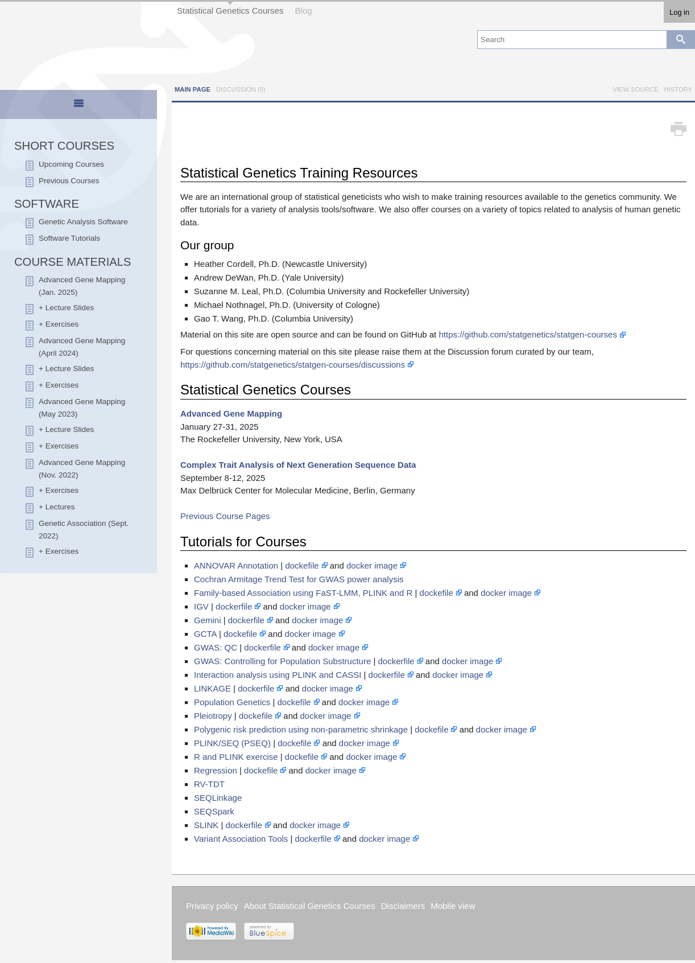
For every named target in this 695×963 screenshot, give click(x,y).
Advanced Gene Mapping (231, 413)
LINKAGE (212, 688)
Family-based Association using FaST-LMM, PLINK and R (303, 593)
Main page (192, 89)
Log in (679, 12)
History (678, 89)
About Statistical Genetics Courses (309, 906)
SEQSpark (214, 811)
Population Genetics (232, 702)
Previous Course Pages (225, 516)
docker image (372, 565)
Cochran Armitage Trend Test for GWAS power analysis (299, 579)
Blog (303, 10)
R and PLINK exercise (236, 757)
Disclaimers (403, 906)
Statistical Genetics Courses (230, 10)
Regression (215, 770)
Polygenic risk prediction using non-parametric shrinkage (301, 729)
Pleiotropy (213, 716)
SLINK (206, 825)
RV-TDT (209, 784)
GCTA (205, 634)
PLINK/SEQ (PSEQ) (232, 743)
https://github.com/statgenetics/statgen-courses (527, 334)
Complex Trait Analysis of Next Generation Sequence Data (298, 465)
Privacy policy (212, 906)
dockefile (301, 565)
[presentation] (78, 108)
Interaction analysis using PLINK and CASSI (277, 675)
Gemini (207, 620)
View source (635, 89)
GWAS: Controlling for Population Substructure (282, 661)
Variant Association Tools (241, 838)
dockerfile (234, 606)
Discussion (241, 89)
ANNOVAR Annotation (236, 565)
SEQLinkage (218, 797)
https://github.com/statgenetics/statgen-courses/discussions (292, 364)
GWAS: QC (215, 647)
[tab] (79, 105)
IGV (201, 606)
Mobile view (453, 906)
